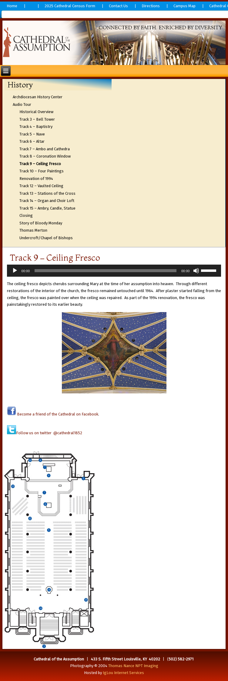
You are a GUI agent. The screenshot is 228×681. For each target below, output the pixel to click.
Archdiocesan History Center (37, 97)
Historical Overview (36, 111)
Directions (151, 6)
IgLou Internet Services (123, 672)
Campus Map (184, 6)
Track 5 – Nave (32, 134)
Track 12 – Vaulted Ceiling (41, 186)
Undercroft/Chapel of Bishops (46, 238)
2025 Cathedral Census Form (70, 6)
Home (12, 6)
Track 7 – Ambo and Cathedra (44, 149)
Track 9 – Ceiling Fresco (40, 163)
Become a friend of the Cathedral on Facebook (57, 414)
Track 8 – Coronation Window (45, 156)
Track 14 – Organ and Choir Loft (46, 200)
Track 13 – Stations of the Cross (47, 193)
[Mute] (196, 271)
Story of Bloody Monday (40, 223)
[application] (114, 271)
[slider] (105, 270)
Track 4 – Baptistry (35, 126)
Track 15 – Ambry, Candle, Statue (47, 208)
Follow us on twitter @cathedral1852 (49, 433)
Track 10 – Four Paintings (41, 171)
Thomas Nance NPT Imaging (133, 665)
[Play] (15, 271)
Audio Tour (22, 104)
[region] (114, 43)
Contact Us (118, 6)
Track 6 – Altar (32, 141)
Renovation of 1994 (36, 178)
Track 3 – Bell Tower (37, 119)
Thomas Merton (33, 230)
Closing (26, 215)
